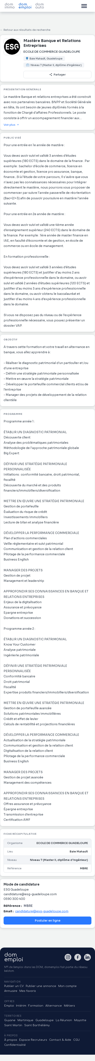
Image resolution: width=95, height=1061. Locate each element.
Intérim (21, 1005)
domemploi (13, 957)
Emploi (9, 1005)
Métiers (69, 1005)
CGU (76, 1039)
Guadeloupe (44, 1020)
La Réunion (64, 1020)
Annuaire (10, 991)
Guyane (9, 1020)
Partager (57, 74)
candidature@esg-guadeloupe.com (41, 911)
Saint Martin (13, 1025)
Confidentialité (15, 1044)
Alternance (53, 1005)
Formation (35, 1005)
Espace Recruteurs (33, 1039)
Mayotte (80, 1020)
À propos (10, 1039)
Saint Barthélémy (37, 1025)
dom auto (39, 6)
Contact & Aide (60, 1039)
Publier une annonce (41, 986)
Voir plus (12, 125)
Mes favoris (27, 991)
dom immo (10, 6)
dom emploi (25, 6)
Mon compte (67, 986)
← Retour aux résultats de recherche (25, 30)
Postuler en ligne (47, 920)
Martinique (25, 1020)
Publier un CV (14, 986)
